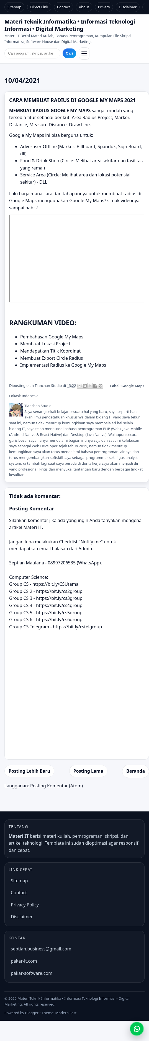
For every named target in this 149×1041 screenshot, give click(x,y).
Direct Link (39, 6)
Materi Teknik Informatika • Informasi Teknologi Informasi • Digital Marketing (69, 25)
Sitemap (14, 6)
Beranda (135, 771)
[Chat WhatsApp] (137, 1029)
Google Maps (132, 385)
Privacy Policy (25, 905)
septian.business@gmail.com (41, 949)
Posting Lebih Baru (29, 771)
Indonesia (30, 395)
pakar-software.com (31, 973)
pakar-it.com (24, 961)
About (84, 6)
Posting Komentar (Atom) (56, 786)
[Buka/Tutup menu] (84, 53)
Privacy (104, 6)
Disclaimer (128, 6)
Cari (69, 53)
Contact (63, 6)
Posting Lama (88, 771)
